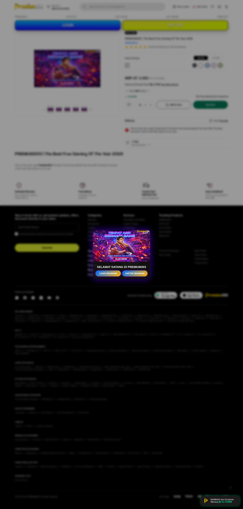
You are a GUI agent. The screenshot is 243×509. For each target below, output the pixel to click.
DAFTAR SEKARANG (135, 273)
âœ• (145, 233)
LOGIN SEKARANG (108, 273)
